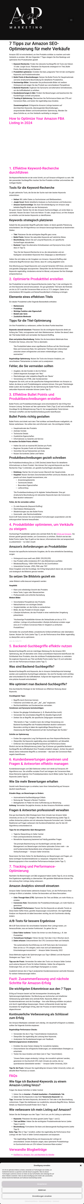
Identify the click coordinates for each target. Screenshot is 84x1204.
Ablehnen (42, 1190)
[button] (81, 1165)
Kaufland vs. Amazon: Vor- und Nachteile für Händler (34, 1155)
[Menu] (71, 20)
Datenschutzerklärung (31, 1201)
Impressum (56, 1201)
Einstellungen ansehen (42, 1196)
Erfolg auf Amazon (64, 534)
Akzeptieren (42, 1184)
